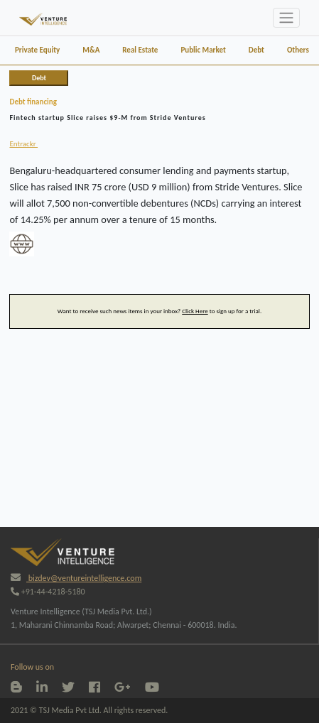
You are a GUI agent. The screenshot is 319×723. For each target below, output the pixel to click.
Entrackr (23, 143)
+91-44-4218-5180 (48, 592)
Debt (256, 50)
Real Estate (140, 50)
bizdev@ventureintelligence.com (76, 578)
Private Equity (37, 50)
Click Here (194, 311)
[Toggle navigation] (286, 18)
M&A (90, 50)
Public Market (202, 50)
